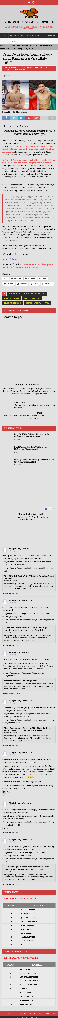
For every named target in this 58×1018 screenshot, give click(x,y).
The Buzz (16, 46)
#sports (13, 568)
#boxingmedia (23, 568)
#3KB (4, 571)
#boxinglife (27, 673)
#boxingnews (35, 568)
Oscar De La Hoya (33, 303)
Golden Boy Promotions (34, 293)
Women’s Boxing (34, 36)
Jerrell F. (7, 76)
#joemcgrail (7, 607)
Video (6, 792)
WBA (47, 303)
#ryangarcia (20, 849)
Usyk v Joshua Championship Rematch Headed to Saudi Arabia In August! (34, 460)
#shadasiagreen (31, 785)
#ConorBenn (35, 849)
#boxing (5, 568)
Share (18, 593)
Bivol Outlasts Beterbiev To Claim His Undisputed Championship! (30, 448)
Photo (7, 829)
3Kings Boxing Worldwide (20, 549)
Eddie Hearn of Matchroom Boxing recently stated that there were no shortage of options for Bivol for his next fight (28, 149)
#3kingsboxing (47, 568)
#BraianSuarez (23, 558)
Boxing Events (16, 36)
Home (4, 36)
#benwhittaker (19, 556)
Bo (17, 452)
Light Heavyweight (32, 298)
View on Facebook (8, 593)
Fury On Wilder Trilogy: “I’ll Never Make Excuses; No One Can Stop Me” (31, 435)
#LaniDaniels (8, 810)
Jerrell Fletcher (11, 298)
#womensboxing (48, 720)
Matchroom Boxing (12, 303)
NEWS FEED (5, 46)
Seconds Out (11, 188)
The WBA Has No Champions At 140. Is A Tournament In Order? (27, 266)
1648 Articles (37, 385)
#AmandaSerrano (23, 710)
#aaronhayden (8, 610)
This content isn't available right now (20, 681)
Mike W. (18, 439)
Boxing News (14, 293)
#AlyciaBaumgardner (11, 708)
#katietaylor (7, 710)
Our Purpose (50, 36)
